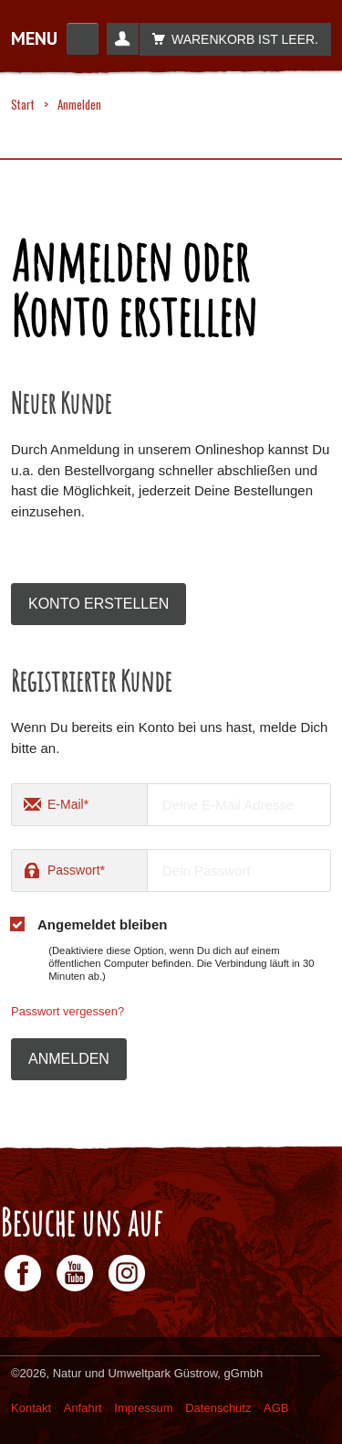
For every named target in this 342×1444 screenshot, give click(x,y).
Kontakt (31, 1408)
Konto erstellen (98, 603)
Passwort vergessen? (67, 1011)
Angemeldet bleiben (102, 924)
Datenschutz (218, 1408)
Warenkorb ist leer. (230, 39)
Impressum (143, 1408)
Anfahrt (83, 1408)
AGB (276, 1408)
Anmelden (68, 1059)
